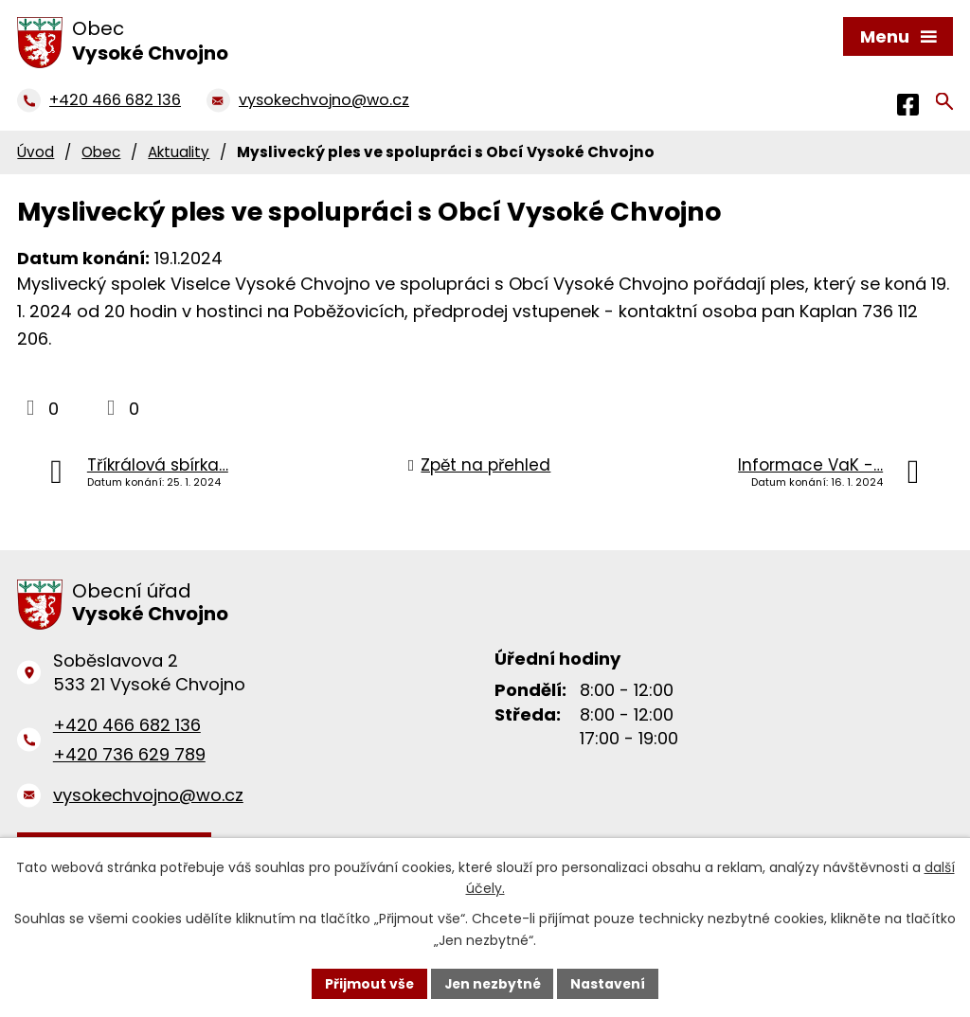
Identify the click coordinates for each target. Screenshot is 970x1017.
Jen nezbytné (492, 982)
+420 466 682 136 (127, 725)
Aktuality (178, 152)
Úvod (35, 152)
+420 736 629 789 (129, 754)
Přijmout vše (367, 982)
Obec (100, 152)
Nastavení (610, 982)
